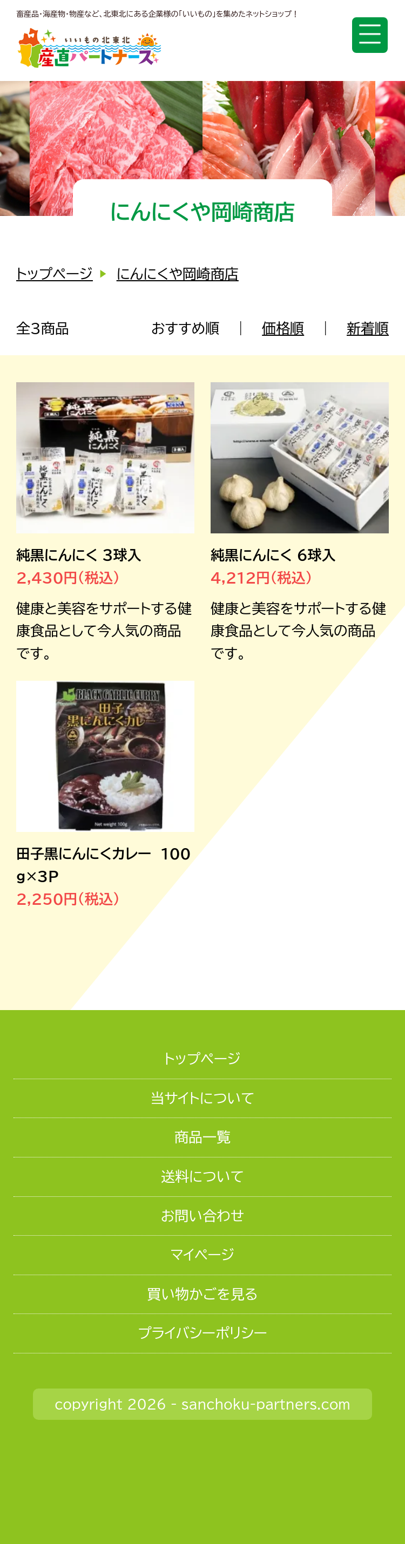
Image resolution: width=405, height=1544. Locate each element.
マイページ (202, 1255)
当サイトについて (202, 1098)
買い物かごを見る (202, 1294)
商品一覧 (202, 1137)
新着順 (368, 328)
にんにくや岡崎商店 (178, 274)
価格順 (283, 328)
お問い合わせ (202, 1216)
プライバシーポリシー (202, 1333)
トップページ (54, 274)
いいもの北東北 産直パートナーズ (89, 47)
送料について (202, 1176)
